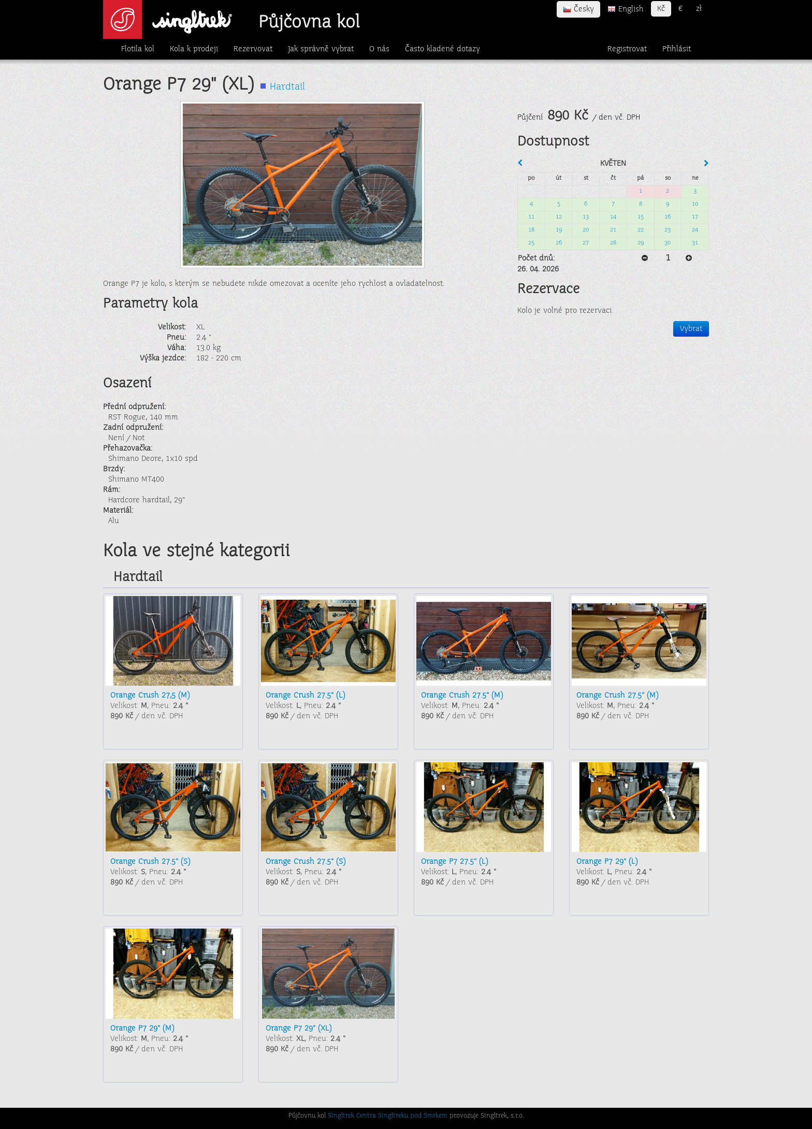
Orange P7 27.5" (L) (454, 861)
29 (640, 243)
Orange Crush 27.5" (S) (150, 861)
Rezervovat (253, 49)
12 (559, 217)
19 (559, 230)
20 (586, 230)
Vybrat (691, 328)
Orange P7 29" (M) (142, 1028)
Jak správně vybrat (321, 49)
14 (613, 217)
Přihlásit (676, 49)
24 (695, 230)
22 (640, 230)
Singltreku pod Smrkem (412, 1116)
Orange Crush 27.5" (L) (305, 695)
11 (531, 217)
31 (695, 243)
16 (667, 217)
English (625, 9)
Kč (661, 8)
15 (640, 217)
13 (586, 217)
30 (667, 243)
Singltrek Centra (352, 1116)
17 (695, 217)
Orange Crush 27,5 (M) (150, 695)
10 (695, 204)
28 (613, 243)
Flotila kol (137, 49)
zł (699, 8)
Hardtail (287, 87)
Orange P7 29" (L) (606, 861)
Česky (578, 9)
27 (586, 243)
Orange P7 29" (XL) (298, 1028)
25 (531, 243)
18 (531, 230)
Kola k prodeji (194, 49)
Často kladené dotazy (442, 49)
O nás (379, 49)
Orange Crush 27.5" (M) (462, 695)
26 (559, 243)
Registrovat (627, 49)
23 (667, 230)
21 (613, 230)
